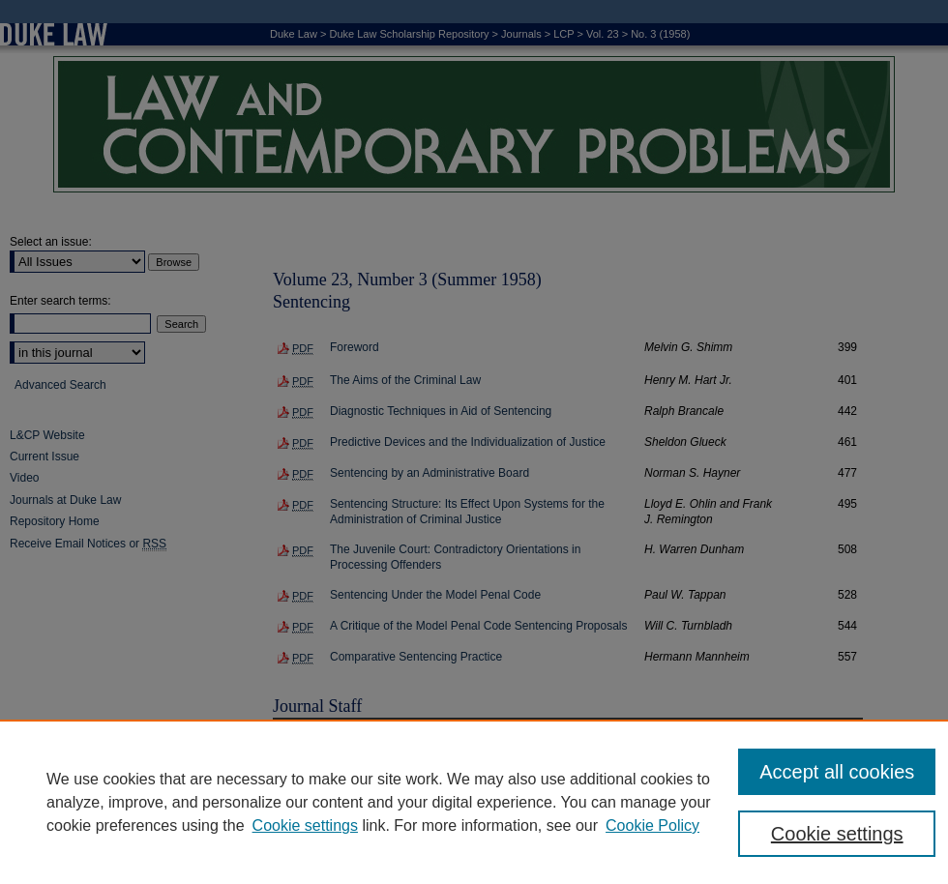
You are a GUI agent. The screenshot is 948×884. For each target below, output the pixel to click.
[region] (474, 802)
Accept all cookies (836, 771)
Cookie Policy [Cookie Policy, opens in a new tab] (652, 825)
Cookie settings (305, 825)
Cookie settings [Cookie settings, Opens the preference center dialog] (837, 833)
